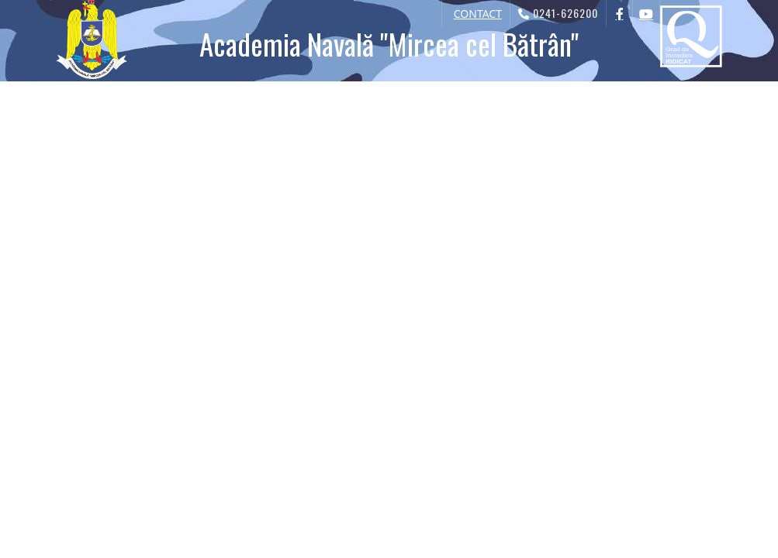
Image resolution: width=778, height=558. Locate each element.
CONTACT (478, 13)
